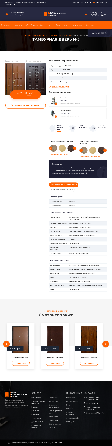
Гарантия (69, 408)
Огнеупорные (36, 418)
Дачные (52, 427)
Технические (53, 416)
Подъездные (53, 420)
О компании (6, 25)
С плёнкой (35, 411)
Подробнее (21, 363)
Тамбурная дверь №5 (80, 35)
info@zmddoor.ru (101, 2)
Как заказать (71, 397)
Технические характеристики (64, 185)
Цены (68, 405)
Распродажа (70, 422)
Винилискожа (36, 397)
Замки (42, 25)
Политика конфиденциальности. (50, 443)
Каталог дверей (21, 25)
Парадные (35, 414)
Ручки (50, 25)
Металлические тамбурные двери (58, 35)
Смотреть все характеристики (59, 87)
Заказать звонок (99, 33)
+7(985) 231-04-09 (98, 15)
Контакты (89, 25)
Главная (27, 35)
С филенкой (53, 397)
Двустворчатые (37, 422)
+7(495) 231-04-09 (98, 13)
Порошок (34, 407)
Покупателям (77, 25)
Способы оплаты (72, 401)
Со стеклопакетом (55, 424)
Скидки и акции (62, 25)
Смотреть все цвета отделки (59, 154)
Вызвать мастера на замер (25, 105)
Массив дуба (53, 401)
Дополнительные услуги (62, 189)
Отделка (34, 25)
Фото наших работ (72, 418)
